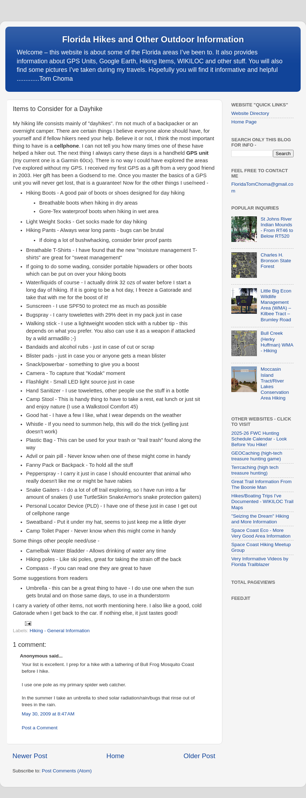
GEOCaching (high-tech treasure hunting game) (256, 455)
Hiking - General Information (60, 630)
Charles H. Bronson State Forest (275, 260)
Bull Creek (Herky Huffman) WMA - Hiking (276, 342)
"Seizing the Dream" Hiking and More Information (260, 518)
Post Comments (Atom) (67, 770)
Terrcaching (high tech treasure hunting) (255, 470)
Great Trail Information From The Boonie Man (261, 484)
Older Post (199, 756)
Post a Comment (40, 727)
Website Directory (250, 113)
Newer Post (29, 756)
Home (115, 756)
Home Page (244, 122)
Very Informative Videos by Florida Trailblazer (259, 561)
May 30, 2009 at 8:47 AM (48, 714)
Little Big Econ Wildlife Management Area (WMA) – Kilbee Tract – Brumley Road (275, 305)
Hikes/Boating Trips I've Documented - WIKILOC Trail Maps (262, 501)
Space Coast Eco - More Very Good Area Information (261, 533)
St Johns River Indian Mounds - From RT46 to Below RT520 (276, 227)
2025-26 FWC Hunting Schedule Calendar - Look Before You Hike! (259, 438)
